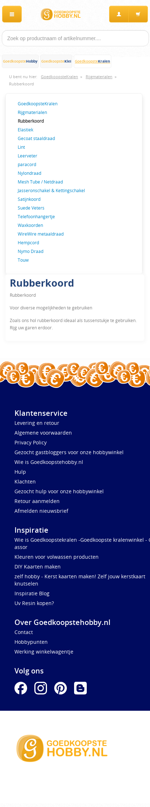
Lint (21, 147)
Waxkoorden (30, 225)
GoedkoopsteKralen (59, 76)
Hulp (20, 471)
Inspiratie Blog (32, 593)
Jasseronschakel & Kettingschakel (51, 190)
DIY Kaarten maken (37, 566)
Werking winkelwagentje (43, 651)
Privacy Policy (30, 442)
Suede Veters (31, 208)
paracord (27, 164)
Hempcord (28, 242)
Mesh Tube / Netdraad (40, 182)
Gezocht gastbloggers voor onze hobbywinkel (69, 452)
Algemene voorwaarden (43, 432)
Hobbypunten (31, 641)
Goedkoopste (20, 61)
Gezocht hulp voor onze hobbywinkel (59, 491)
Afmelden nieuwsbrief (41, 510)
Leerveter (27, 156)
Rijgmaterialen (99, 76)
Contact (23, 632)
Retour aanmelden (37, 501)
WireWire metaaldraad (41, 234)
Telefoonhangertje (36, 216)
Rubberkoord (21, 83)
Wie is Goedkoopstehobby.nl (48, 462)
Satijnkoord (29, 199)
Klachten (25, 481)
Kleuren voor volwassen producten (56, 556)
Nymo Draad (30, 251)
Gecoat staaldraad (36, 138)
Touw (23, 260)
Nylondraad (29, 173)
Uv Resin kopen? (34, 603)
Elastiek (25, 129)
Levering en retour (36, 422)
